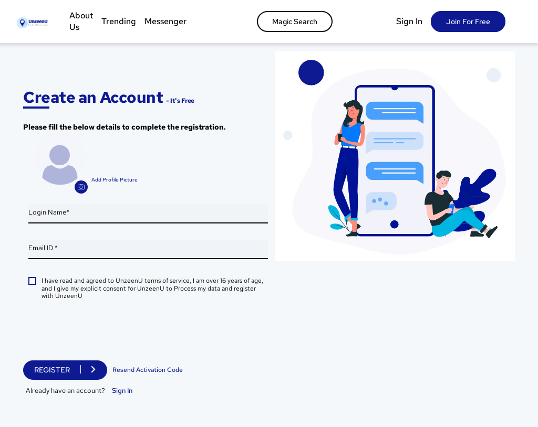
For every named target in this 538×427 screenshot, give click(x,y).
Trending (118, 21)
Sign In (409, 21)
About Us (81, 21)
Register (52, 370)
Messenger (165, 21)
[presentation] (108, 332)
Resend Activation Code (147, 370)
